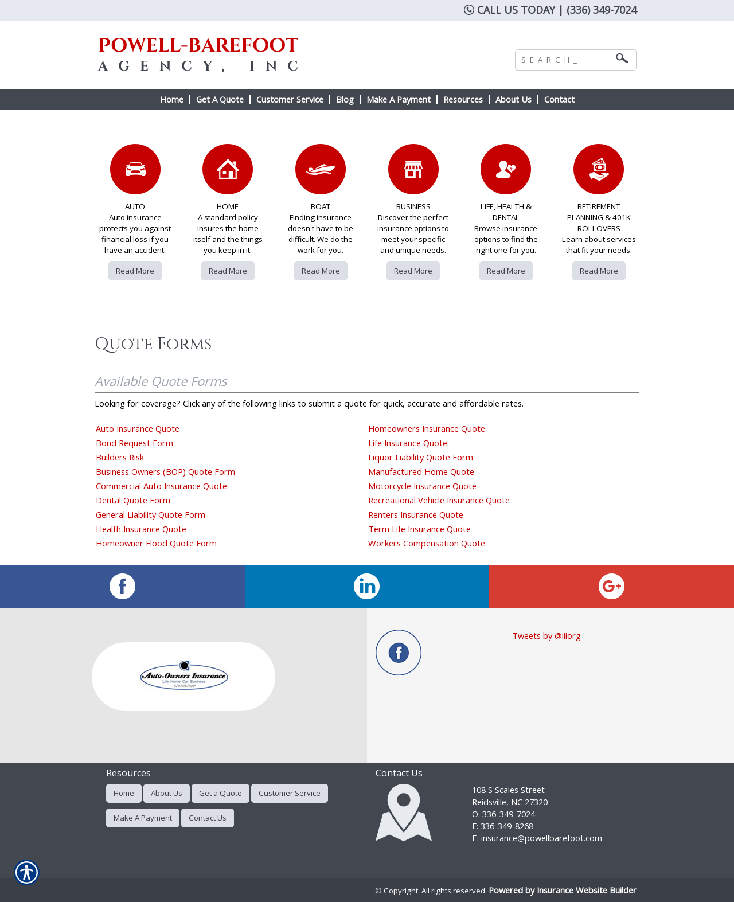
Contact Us (208, 818)
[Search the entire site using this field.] (567, 58)
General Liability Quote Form (150, 514)
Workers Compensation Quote (426, 543)
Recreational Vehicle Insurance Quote (439, 500)
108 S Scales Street (508, 789)
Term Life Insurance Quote (419, 528)
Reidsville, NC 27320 (510, 801)
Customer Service (290, 793)
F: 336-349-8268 (502, 825)
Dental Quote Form (133, 500)
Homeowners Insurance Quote (426, 428)
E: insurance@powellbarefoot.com (537, 838)
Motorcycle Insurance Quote (422, 485)
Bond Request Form (134, 442)
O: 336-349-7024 (503, 813)
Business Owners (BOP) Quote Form (165, 471)
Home (124, 793)
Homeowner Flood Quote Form (156, 543)
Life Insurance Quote (407, 442)
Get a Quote (220, 793)
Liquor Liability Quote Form (420, 457)
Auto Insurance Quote (137, 428)
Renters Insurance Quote (415, 514)
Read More (135, 270)
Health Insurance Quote (141, 528)
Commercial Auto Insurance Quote (161, 485)
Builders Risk (120, 457)
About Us (166, 793)
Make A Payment (143, 818)
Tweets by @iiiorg (546, 635)
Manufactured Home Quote (421, 471)
